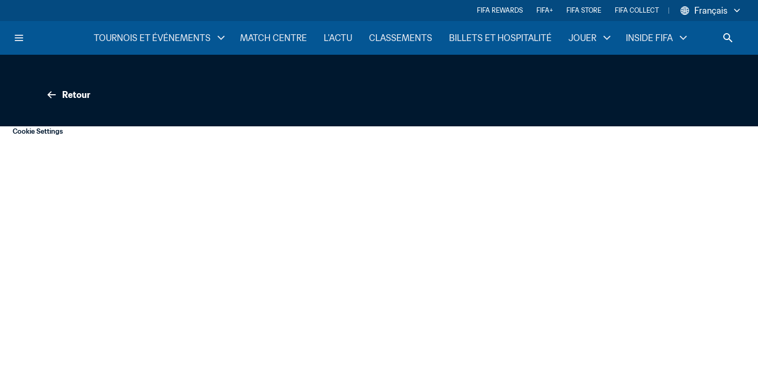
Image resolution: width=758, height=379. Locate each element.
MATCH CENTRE (273, 38)
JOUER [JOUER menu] (590, 38)
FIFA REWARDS (500, 10)
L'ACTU (338, 38)
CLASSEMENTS (400, 38)
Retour (68, 94)
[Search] (728, 38)
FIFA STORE (583, 10)
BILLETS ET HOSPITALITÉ (500, 38)
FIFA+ (544, 10)
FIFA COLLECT (637, 10)
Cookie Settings (38, 131)
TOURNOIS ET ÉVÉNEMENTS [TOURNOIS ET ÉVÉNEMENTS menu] (160, 38)
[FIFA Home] (53, 38)
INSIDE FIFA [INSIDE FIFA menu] (658, 38)
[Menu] (19, 38)
